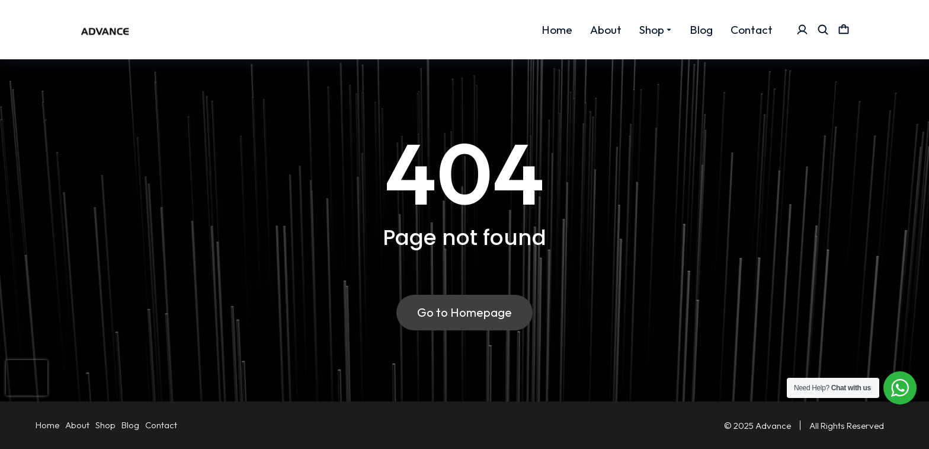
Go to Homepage (464, 312)
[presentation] (26, 378)
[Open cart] (844, 30)
